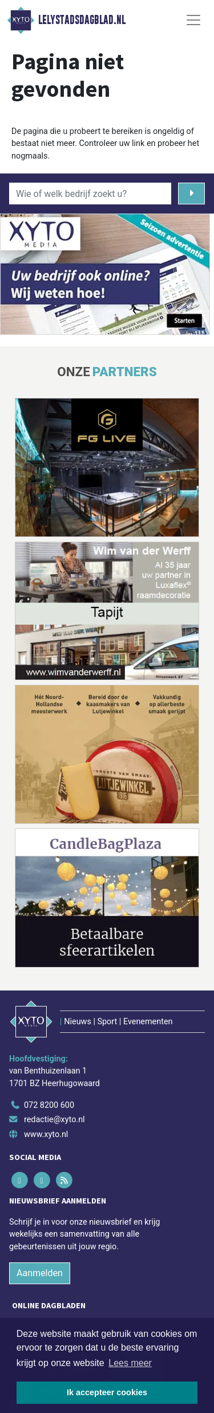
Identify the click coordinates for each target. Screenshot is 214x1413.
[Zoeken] (191, 193)
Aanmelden (40, 1273)
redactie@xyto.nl (54, 1119)
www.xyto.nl (46, 1134)
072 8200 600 (49, 1105)
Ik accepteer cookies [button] (107, 1392)
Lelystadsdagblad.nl (82, 20)
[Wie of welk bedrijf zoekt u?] (90, 193)
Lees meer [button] (130, 1363)
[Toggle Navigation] (193, 20)
